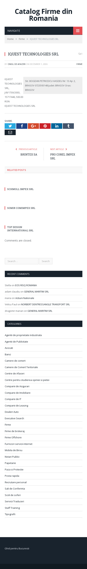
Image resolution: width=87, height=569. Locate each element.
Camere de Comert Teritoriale (21, 367)
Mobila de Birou (13, 450)
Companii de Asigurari (17, 386)
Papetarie (10, 463)
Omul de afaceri (16, 64)
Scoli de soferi (13, 495)
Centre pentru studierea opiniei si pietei (27, 380)
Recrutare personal (16, 482)
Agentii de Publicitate (16, 341)
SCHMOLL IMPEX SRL (20, 189)
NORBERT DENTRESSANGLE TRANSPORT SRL (45, 304)
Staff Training (12, 508)
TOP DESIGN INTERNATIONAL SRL (20, 228)
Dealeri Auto (12, 411)
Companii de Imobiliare (17, 392)
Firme (79, 64)
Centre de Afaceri (14, 373)
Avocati (9, 348)
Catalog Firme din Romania (43, 14)
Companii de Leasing (16, 405)
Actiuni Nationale (24, 298)
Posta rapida (12, 475)
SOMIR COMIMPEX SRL (21, 208)
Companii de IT (13, 399)
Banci (8, 354)
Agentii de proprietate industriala (23, 335)
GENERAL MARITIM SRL (36, 291)
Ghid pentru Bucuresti (17, 548)
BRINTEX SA (29, 154)
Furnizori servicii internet (18, 444)
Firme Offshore (13, 437)
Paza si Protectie (14, 469)
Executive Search (14, 418)
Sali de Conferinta (15, 488)
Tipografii (10, 514)
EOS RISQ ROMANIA (26, 285)
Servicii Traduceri (14, 501)
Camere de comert (15, 360)
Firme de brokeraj (15, 431)
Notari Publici (12, 456)
